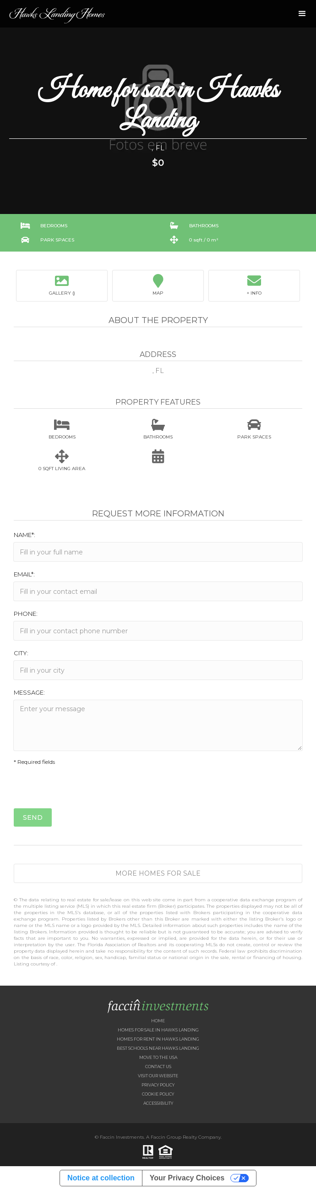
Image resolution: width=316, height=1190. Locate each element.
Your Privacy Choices (187, 1178)
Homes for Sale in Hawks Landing (158, 1029)
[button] (302, 13)
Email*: (24, 574)
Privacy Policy (158, 1084)
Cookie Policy (158, 1094)
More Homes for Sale (158, 873)
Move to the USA (158, 1057)
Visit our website (158, 1075)
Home (158, 1020)
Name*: (24, 534)
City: (21, 653)
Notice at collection (101, 1178)
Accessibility (158, 1103)
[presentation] (83, 790)
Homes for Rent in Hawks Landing (158, 1039)
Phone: (26, 613)
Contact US (158, 1066)
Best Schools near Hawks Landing (158, 1048)
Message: (29, 692)
